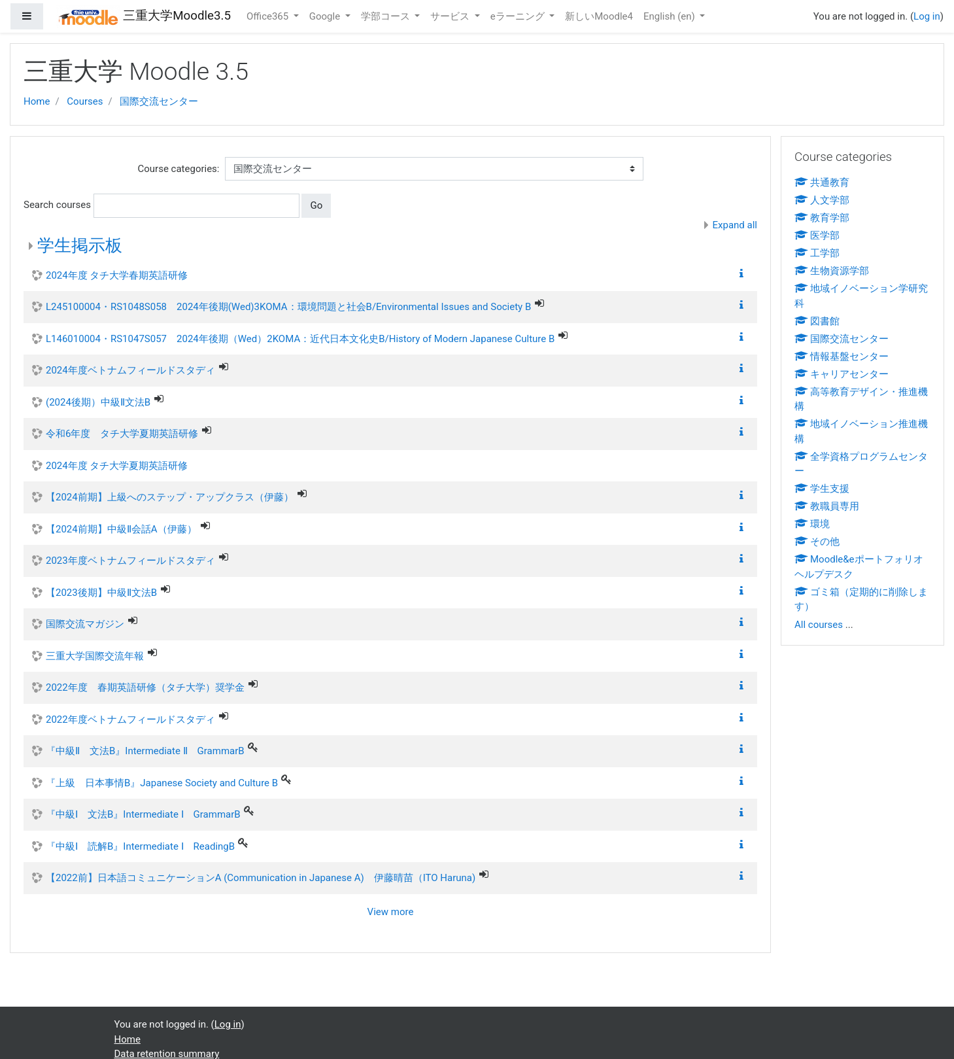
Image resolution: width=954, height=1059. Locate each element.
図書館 (817, 321)
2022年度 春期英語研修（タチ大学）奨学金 (145, 687)
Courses (85, 101)
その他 (817, 541)
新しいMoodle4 (599, 16)
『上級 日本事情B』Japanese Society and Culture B (162, 783)
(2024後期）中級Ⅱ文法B (98, 402)
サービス (451, 16)
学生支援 (821, 489)
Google (326, 16)
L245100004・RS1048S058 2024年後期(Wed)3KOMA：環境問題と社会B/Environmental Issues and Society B (288, 307)
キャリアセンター (841, 374)
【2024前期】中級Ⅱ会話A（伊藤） (121, 529)
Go (316, 205)
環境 (812, 524)
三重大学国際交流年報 (95, 656)
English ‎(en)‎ (670, 16)
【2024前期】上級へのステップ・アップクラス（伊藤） (170, 497)
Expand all (735, 225)
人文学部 (821, 200)
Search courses (57, 205)
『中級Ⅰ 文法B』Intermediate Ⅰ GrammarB (143, 814)
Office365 (269, 16)
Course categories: (179, 169)
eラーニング (518, 16)
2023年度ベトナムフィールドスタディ (130, 560)
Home (37, 101)
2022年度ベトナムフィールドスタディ (130, 719)
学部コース (387, 16)
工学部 (817, 253)
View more (390, 912)
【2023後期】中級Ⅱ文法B (101, 593)
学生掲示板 (79, 245)
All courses (818, 625)
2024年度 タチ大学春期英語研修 (117, 275)
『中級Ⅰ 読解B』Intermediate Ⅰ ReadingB (140, 846)
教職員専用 (826, 506)
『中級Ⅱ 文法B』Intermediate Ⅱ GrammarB (145, 751)
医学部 (817, 235)
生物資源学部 (831, 271)
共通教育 (821, 182)
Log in (926, 16)
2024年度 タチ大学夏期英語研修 (117, 466)
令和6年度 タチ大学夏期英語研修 (122, 434)
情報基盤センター (841, 356)
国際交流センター (159, 101)
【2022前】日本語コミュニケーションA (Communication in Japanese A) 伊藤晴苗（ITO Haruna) (260, 878)
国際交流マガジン (85, 624)
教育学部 (821, 218)
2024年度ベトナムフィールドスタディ (130, 370)
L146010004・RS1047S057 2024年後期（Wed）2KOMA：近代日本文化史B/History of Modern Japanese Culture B (300, 339)
